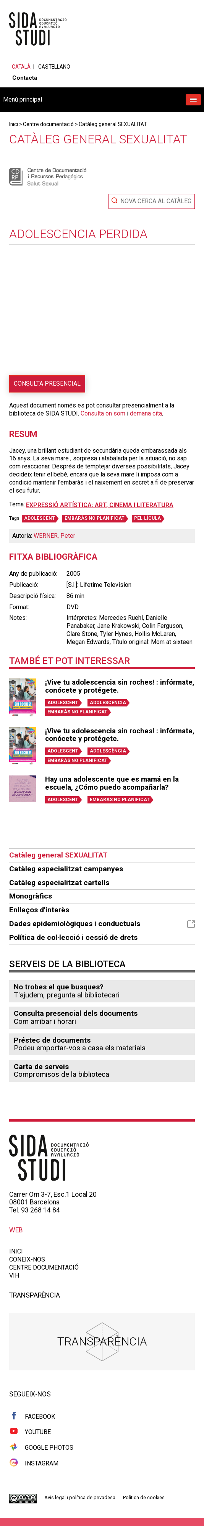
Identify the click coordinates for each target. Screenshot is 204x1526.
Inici (13, 124)
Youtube (30, 1431)
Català (21, 67)
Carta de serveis (41, 1066)
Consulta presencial (47, 383)
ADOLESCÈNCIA (108, 702)
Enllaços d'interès (39, 909)
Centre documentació (48, 124)
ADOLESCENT (39, 518)
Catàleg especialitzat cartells (59, 882)
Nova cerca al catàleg (155, 201)
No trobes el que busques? (59, 986)
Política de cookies (144, 1497)
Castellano (54, 67)
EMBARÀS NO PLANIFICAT (95, 518)
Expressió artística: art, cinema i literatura (99, 505)
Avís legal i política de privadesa (79, 1497)
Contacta (24, 77)
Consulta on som (103, 413)
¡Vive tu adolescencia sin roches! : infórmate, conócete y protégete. (119, 686)
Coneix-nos (27, 1259)
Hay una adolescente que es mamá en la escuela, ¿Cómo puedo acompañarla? (112, 783)
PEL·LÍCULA (147, 518)
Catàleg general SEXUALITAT (113, 124)
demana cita (146, 413)
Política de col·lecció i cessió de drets (73, 937)
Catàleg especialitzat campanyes (66, 868)
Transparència (102, 1341)
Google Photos (41, 1447)
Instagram (33, 1463)
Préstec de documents (52, 1040)
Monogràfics (30, 896)
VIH (14, 1275)
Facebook (32, 1416)
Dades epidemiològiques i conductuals (102, 923)
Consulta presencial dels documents (76, 1013)
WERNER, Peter (54, 535)
